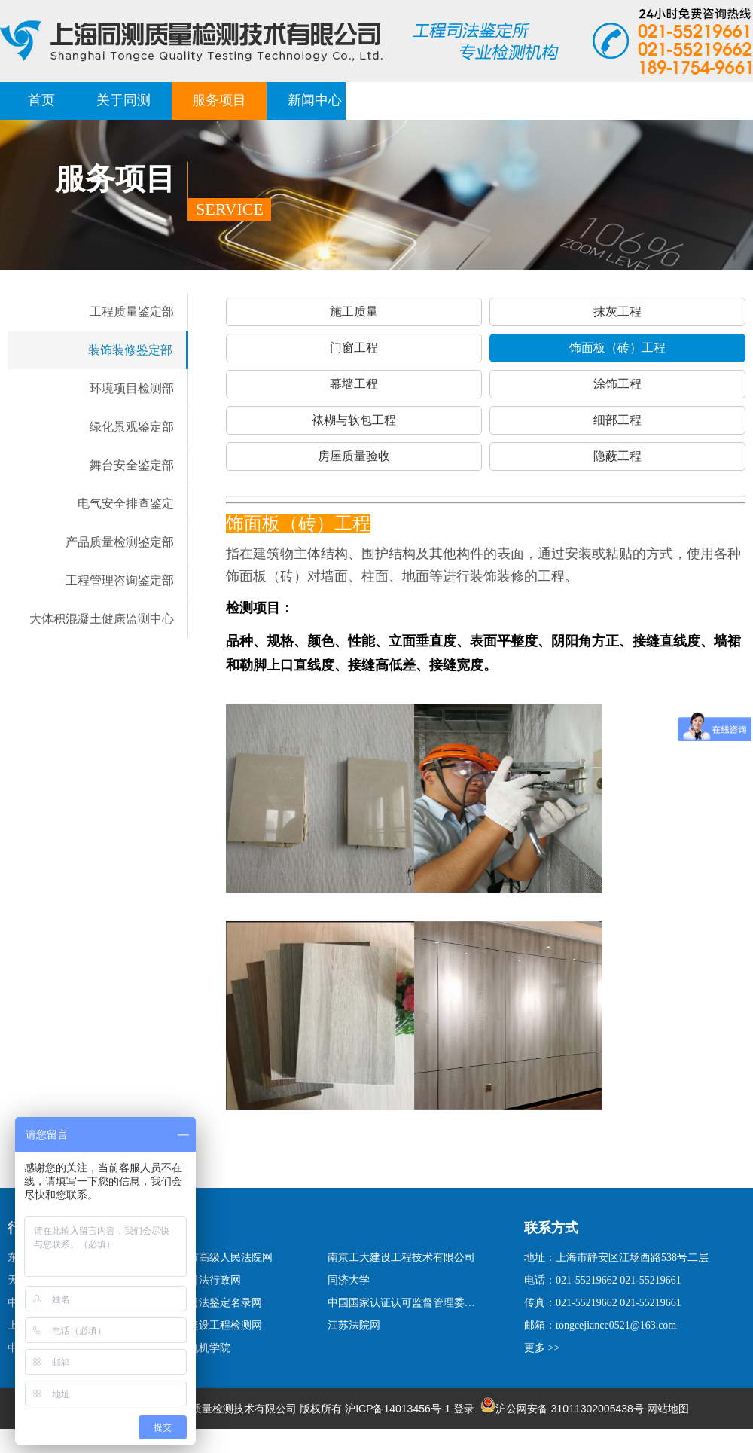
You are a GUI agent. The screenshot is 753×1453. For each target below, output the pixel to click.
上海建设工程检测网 (214, 1325)
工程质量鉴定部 (132, 311)
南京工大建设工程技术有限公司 (401, 1257)
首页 (41, 100)
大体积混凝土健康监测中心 (101, 618)
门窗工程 (354, 347)
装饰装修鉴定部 (130, 349)
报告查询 (602, 100)
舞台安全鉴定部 (132, 465)
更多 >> (541, 1348)
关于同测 (123, 100)
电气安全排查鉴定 (126, 503)
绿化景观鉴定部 (132, 426)
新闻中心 (315, 100)
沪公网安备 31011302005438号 (562, 1409)
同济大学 (349, 1280)
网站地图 (668, 1409)
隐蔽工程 (617, 456)
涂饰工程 (617, 383)
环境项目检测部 (132, 388)
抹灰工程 (617, 311)
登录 (463, 1409)
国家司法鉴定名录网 (214, 1302)
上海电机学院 (198, 1348)
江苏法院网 (354, 1325)
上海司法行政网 (204, 1280)
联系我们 (697, 100)
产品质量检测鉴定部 (120, 542)
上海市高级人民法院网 (220, 1257)
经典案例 (410, 100)
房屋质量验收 (354, 456)
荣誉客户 (506, 100)
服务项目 (219, 100)
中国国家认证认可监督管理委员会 (404, 1302)
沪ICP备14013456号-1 (397, 1409)
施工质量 (354, 311)
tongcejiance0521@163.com (616, 1325)
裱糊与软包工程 (354, 420)
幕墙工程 (354, 383)
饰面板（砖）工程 (617, 347)
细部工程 (617, 420)
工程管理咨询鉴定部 (120, 580)
